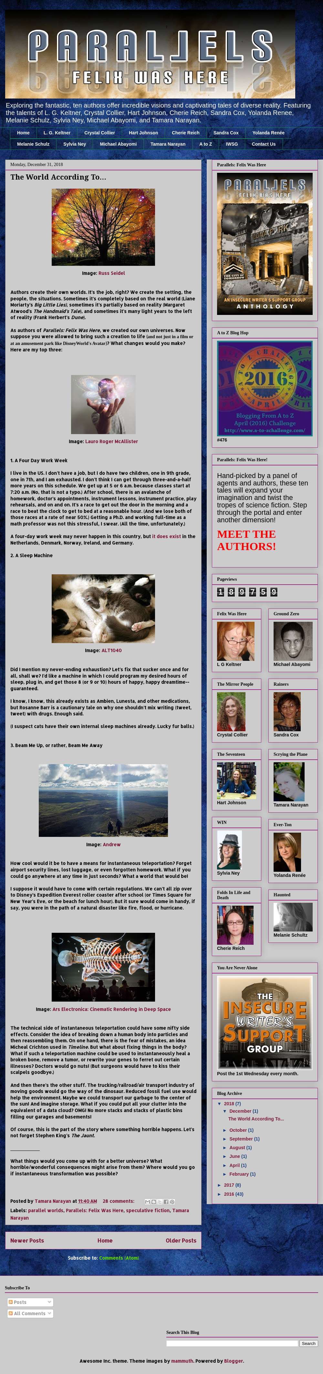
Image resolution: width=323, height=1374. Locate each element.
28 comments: (119, 1201)
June (235, 1156)
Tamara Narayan (168, 144)
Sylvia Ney (74, 144)
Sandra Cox (226, 132)
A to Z (205, 144)
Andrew (112, 844)
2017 (229, 1185)
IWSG (232, 144)
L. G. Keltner (57, 132)
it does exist (166, 536)
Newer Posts (27, 1240)
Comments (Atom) (119, 1258)
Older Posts (181, 1240)
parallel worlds (45, 1210)
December (241, 1111)
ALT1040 (111, 650)
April (235, 1165)
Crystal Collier (99, 132)
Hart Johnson (143, 132)
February (239, 1174)
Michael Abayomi (118, 144)
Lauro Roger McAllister (111, 441)
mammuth (182, 1361)
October (238, 1130)
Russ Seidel (112, 273)
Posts (17, 1302)
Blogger (233, 1361)
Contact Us (264, 144)
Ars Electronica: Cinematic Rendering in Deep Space (111, 1009)
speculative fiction (148, 1210)
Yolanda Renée (269, 132)
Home (23, 132)
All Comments (27, 1313)
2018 (229, 1103)
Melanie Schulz (33, 144)
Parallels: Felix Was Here (94, 1210)
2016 (229, 1194)
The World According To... (58, 177)
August (237, 1147)
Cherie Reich (186, 132)
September (241, 1138)
